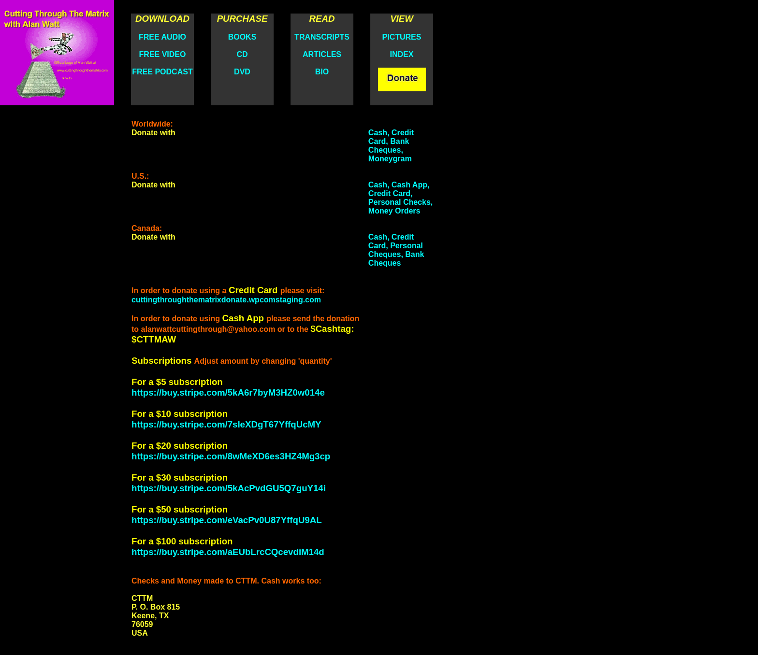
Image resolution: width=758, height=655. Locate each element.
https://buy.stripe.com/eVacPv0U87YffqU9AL (226, 520)
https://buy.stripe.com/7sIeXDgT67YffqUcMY (226, 424)
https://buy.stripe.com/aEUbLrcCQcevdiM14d (227, 552)
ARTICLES (322, 54)
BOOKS (242, 37)
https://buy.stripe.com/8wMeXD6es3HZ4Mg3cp (230, 456)
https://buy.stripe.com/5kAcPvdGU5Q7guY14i (228, 488)
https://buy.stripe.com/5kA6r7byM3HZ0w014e (228, 392)
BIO (322, 72)
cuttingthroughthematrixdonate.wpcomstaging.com (226, 300)
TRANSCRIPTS (322, 37)
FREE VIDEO (162, 54)
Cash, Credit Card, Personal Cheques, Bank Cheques (396, 250)
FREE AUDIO (162, 37)
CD (242, 54)
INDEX (402, 54)
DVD (242, 72)
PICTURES (402, 37)
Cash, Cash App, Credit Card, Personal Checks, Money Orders (400, 198)
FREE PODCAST (162, 72)
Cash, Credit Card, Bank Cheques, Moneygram (391, 145)
